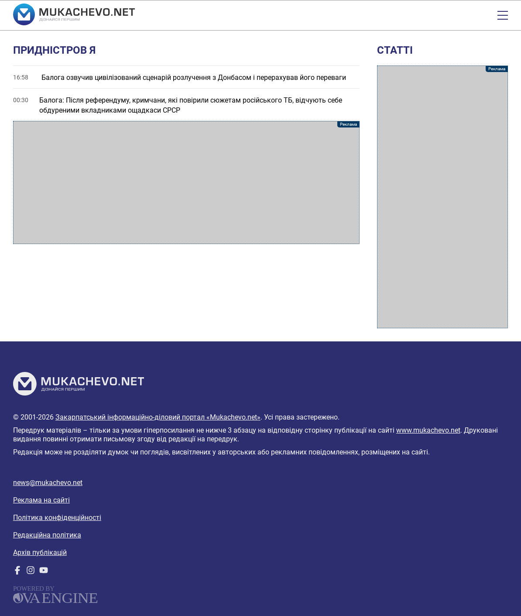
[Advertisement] (186, 182)
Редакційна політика (47, 535)
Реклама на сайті (41, 500)
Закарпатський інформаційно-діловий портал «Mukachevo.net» (157, 417)
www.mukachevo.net (428, 430)
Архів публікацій (40, 552)
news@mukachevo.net (47, 482)
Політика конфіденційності (57, 517)
